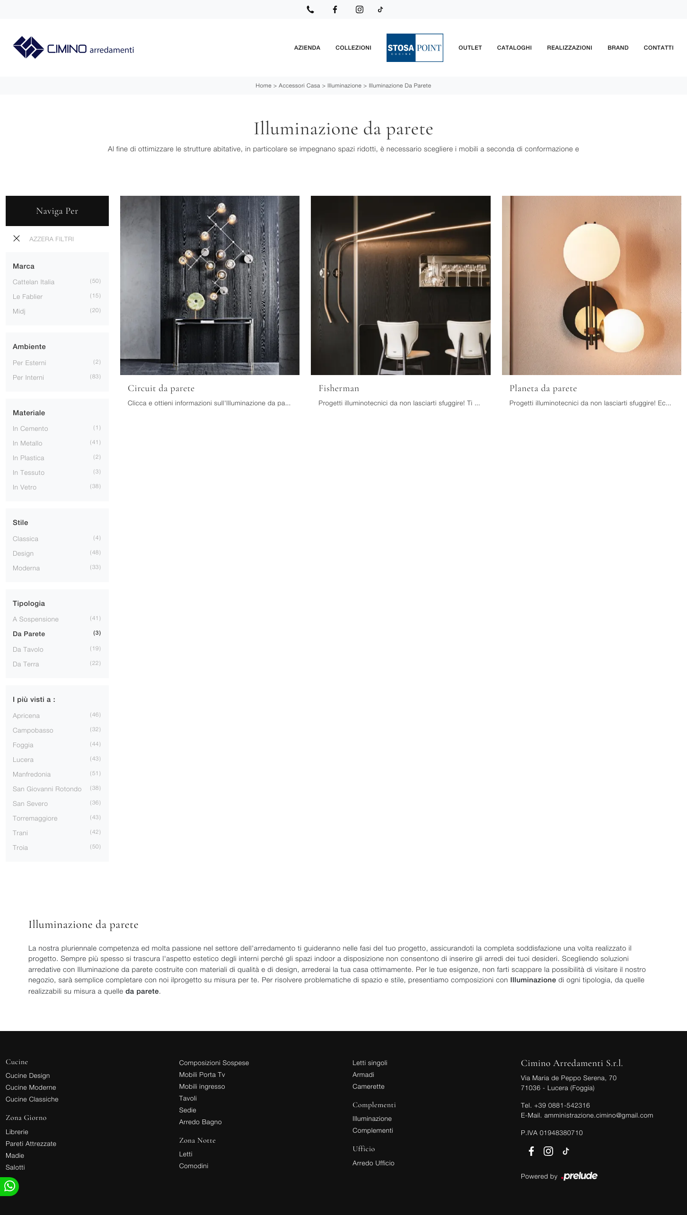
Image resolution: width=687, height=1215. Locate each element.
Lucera (23, 758)
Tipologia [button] (29, 603)
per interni (28, 376)
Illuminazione (344, 84)
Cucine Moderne (31, 1086)
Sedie (187, 1109)
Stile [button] (20, 522)
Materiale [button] (29, 412)
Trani (20, 832)
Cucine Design (28, 1074)
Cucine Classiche (32, 1098)
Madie (15, 1154)
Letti (186, 1153)
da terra (26, 663)
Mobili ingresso (202, 1085)
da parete (29, 634)
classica (25, 537)
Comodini (194, 1165)
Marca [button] (24, 266)
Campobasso (33, 729)
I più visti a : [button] (34, 699)
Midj (19, 310)
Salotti (15, 1166)
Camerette (368, 1085)
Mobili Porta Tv (202, 1073)
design (23, 552)
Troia (20, 846)
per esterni (29, 362)
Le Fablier (28, 296)
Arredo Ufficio (373, 1162)
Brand (618, 47)
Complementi (372, 1129)
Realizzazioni (569, 47)
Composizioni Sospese (214, 1062)
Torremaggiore (35, 817)
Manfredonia (32, 773)
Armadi (363, 1073)
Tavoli (188, 1097)
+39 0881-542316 (562, 1104)
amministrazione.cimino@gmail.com (598, 1114)
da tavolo (28, 649)
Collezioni (353, 47)
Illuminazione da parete (400, 84)
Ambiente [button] (29, 346)
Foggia (23, 744)
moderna (26, 567)
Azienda (307, 47)
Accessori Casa (299, 84)
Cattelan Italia (33, 281)
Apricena (26, 714)
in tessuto (28, 472)
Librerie (17, 1131)
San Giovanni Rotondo (47, 788)
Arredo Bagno (200, 1121)
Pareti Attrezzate (31, 1142)
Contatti (659, 47)
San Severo (30, 802)
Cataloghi (514, 47)
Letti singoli (370, 1062)
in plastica (28, 457)
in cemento (30, 428)
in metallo (28, 442)
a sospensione (36, 618)
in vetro (24, 486)
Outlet (470, 47)
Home (264, 84)
